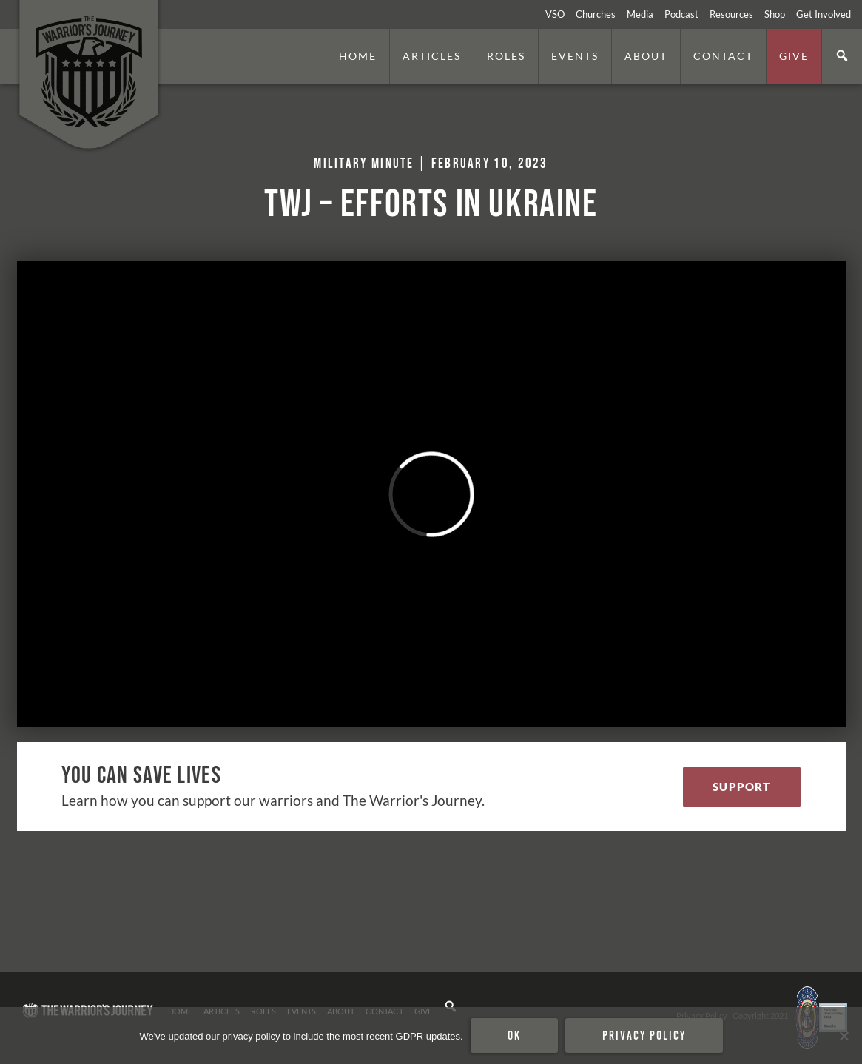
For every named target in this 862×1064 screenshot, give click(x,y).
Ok (514, 1035)
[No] (843, 1035)
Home (358, 56)
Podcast (681, 14)
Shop (774, 14)
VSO (555, 14)
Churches (596, 14)
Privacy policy (644, 1035)
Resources (731, 14)
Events (575, 56)
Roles (506, 56)
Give (794, 56)
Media (640, 14)
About (645, 56)
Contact (723, 56)
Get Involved (823, 14)
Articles (432, 56)
